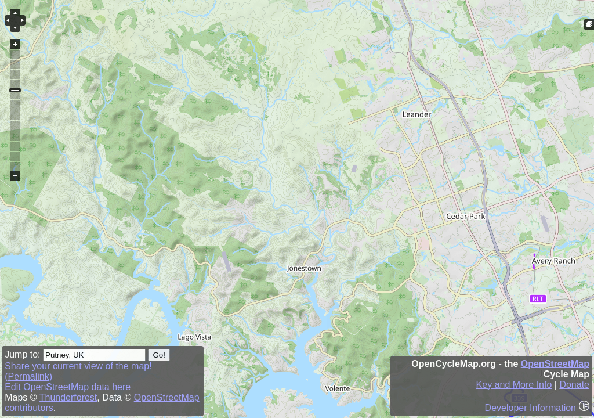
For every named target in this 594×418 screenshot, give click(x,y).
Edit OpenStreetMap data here (68, 387)
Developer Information (530, 408)
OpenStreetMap (555, 364)
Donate (574, 385)
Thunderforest (68, 397)
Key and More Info (514, 385)
